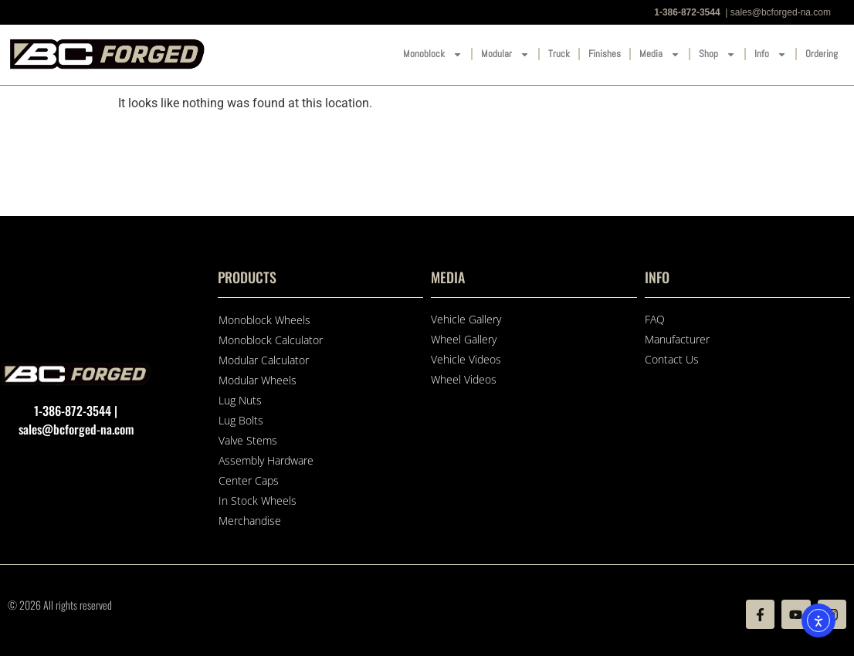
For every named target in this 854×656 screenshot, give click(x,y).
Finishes (604, 53)
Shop (717, 54)
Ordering (821, 53)
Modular (505, 54)
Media (659, 54)
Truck (559, 53)
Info (770, 54)
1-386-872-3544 (687, 12)
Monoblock (433, 54)
